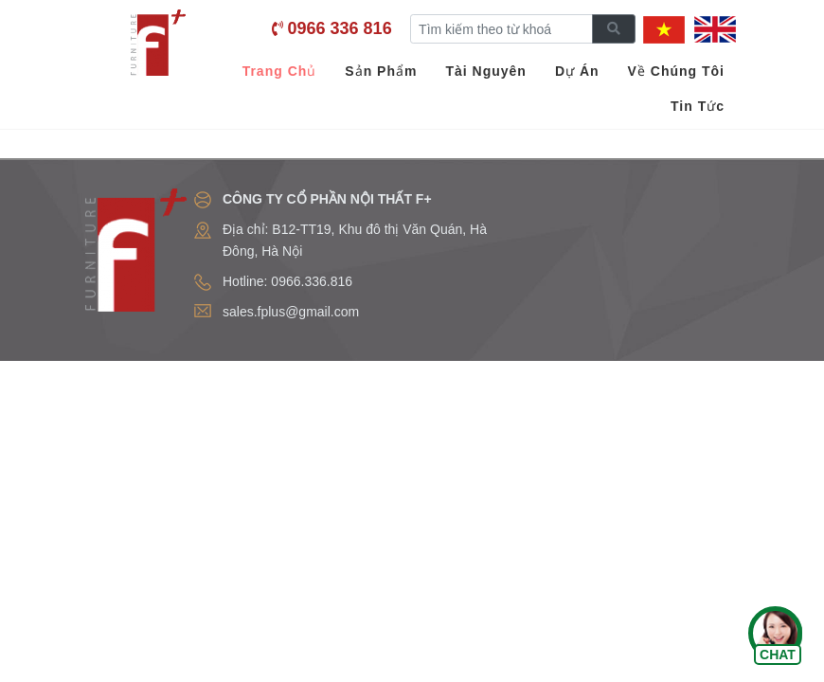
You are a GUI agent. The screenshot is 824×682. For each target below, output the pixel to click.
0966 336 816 (340, 28)
